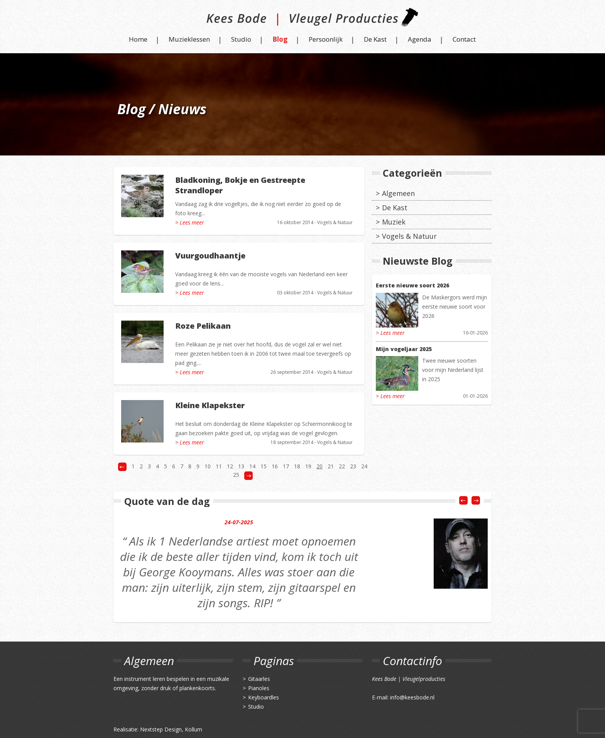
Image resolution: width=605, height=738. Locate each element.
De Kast (375, 39)
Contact (464, 39)
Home (138, 39)
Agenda (419, 39)
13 (241, 466)
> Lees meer (189, 222)
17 (286, 466)
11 (219, 466)
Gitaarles (259, 678)
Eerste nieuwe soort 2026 (412, 285)
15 (263, 466)
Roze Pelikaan (203, 326)
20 (319, 466)
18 (297, 466)
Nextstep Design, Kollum (171, 729)
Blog (279, 39)
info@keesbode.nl (412, 697)
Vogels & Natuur (335, 222)
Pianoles (258, 688)
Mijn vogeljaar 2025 (404, 349)
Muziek (394, 221)
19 (308, 466)
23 (353, 466)
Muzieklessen (189, 39)
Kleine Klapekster (210, 405)
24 (364, 466)
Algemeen (398, 193)
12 (230, 466)
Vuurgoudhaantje (210, 255)
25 (236, 474)
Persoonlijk (326, 39)
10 (207, 466)
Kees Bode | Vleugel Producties (302, 20)
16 (275, 466)
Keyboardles (263, 697)
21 (331, 466)
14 (252, 466)
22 (342, 466)
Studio (241, 39)
